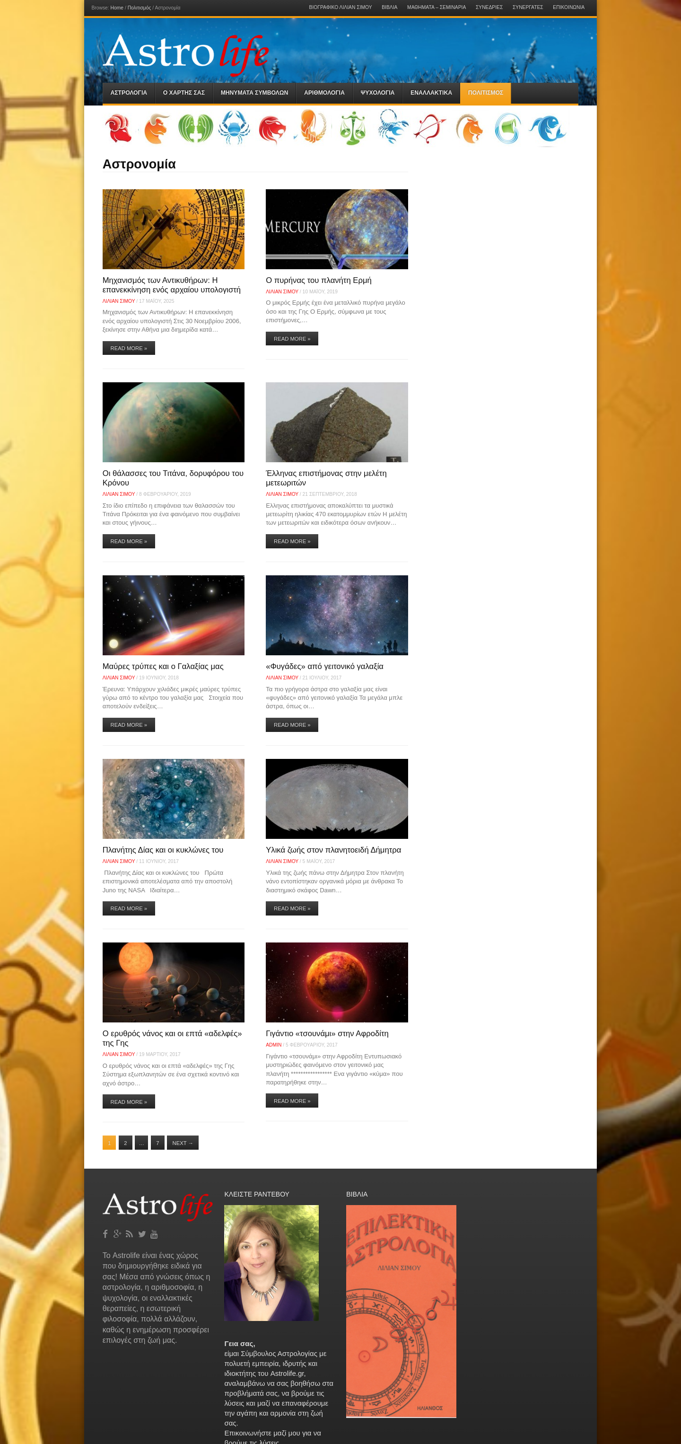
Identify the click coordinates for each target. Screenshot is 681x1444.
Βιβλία (389, 7)
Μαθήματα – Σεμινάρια (436, 7)
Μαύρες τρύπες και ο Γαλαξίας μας (163, 666)
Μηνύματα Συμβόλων (254, 92)
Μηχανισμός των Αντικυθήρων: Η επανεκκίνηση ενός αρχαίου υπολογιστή (172, 285)
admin (273, 1045)
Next (183, 1143)
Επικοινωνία (569, 7)
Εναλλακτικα (431, 92)
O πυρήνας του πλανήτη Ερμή (319, 280)
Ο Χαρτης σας (184, 92)
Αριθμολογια (324, 92)
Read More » (129, 348)
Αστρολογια (129, 92)
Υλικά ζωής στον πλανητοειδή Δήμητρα (333, 849)
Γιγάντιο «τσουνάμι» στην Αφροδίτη (327, 1033)
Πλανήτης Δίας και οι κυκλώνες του (163, 849)
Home (117, 7)
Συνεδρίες (489, 7)
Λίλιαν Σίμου (119, 301)
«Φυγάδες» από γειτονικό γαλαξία (325, 666)
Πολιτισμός (139, 7)
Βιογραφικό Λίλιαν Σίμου (340, 7)
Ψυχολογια (377, 92)
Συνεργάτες (528, 7)
